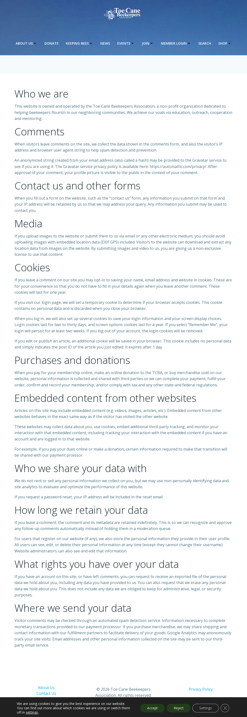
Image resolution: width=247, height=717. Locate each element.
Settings (205, 708)
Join (148, 43)
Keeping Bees (79, 43)
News (105, 43)
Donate (51, 43)
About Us (26, 43)
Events (126, 43)
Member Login (176, 43)
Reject (177, 708)
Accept (150, 708)
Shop (225, 43)
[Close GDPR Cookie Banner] (224, 708)
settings (41, 712)
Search (204, 43)
